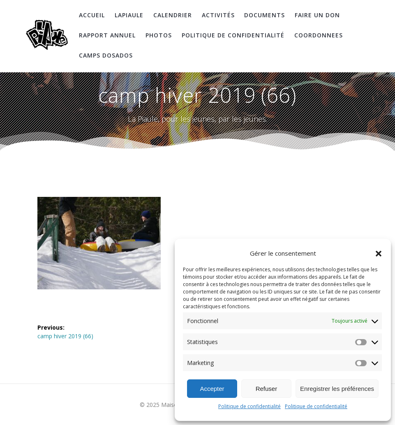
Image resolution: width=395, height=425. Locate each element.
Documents (264, 15)
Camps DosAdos (106, 55)
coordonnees (318, 35)
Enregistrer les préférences (337, 388)
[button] (378, 253)
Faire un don (317, 15)
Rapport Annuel (107, 35)
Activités (218, 15)
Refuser (266, 388)
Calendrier (172, 15)
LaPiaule (129, 15)
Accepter (212, 388)
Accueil (92, 15)
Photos (159, 35)
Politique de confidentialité (249, 406)
